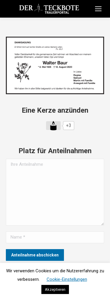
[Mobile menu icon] (98, 9)
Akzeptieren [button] (55, 289)
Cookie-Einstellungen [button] (67, 279)
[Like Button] (53, 125)
